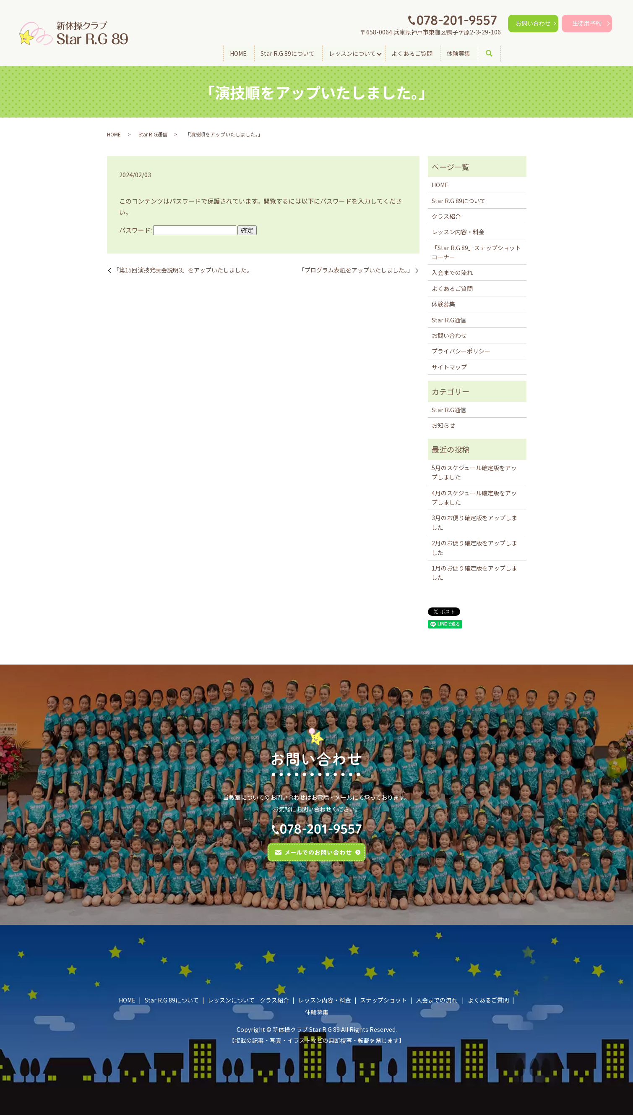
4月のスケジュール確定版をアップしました (474, 497)
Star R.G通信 (152, 134)
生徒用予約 (587, 23)
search (495, 53)
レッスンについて (352, 53)
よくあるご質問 (411, 53)
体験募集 (458, 53)
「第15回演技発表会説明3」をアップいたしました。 (183, 270)
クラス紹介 (446, 216)
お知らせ (443, 425)
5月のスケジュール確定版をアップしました (474, 472)
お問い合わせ (533, 23)
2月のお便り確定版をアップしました (474, 547)
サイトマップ (449, 367)
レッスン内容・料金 (458, 232)
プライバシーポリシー (461, 351)
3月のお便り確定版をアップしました (474, 522)
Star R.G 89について (287, 53)
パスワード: (177, 229)
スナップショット (383, 1000)
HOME (237, 53)
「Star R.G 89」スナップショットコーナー (476, 252)
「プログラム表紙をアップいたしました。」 (356, 270)
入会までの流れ (452, 272)
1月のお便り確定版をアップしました (474, 572)
